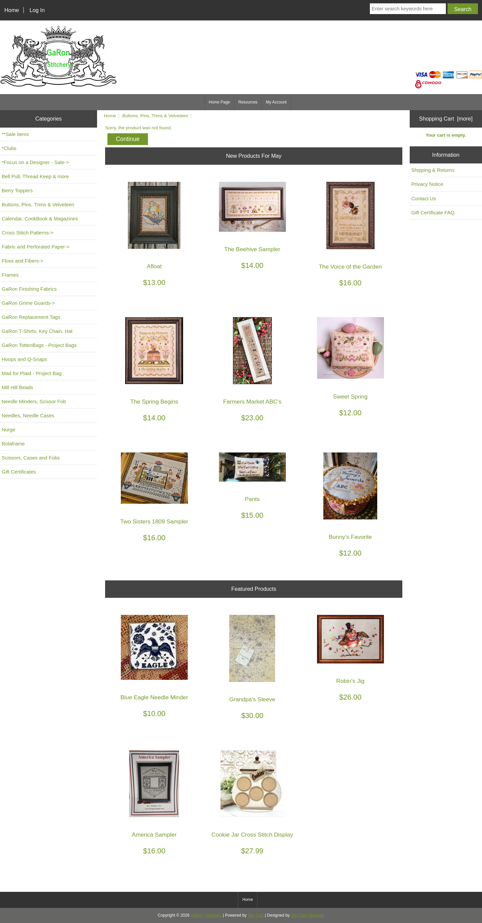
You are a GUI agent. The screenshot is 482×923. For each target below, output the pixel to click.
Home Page (219, 102)
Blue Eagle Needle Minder (154, 697)
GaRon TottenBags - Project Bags (39, 345)
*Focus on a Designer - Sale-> (35, 162)
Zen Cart (256, 915)
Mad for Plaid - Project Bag (32, 373)
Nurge (8, 429)
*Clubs (9, 148)
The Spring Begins (154, 402)
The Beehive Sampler (252, 249)
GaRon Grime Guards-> (28, 303)
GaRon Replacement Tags (31, 317)
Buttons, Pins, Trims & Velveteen (155, 115)
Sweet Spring (350, 397)
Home (11, 10)
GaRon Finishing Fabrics (29, 289)
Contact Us (423, 198)
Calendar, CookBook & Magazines (40, 218)
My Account (276, 102)
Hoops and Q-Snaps (24, 359)
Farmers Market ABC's (252, 402)
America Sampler (154, 835)
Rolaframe (13, 443)
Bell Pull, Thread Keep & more (35, 176)
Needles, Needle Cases (28, 415)
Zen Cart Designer (307, 915)
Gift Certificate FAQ (433, 212)
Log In (37, 10)
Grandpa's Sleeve (252, 699)
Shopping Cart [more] (446, 119)
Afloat (154, 266)
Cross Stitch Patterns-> (27, 232)
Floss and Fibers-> (22, 261)
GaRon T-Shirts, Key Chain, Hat (37, 331)
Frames (10, 275)
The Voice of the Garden (350, 267)
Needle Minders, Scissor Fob (34, 401)
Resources (247, 102)
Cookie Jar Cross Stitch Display (252, 835)
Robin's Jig (350, 681)
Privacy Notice (427, 184)
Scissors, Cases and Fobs (31, 457)
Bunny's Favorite (350, 537)
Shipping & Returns (433, 170)
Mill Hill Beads (17, 387)
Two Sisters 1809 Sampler (154, 521)
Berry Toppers (17, 190)
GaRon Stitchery (206, 915)
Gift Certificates (19, 472)
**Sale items (15, 134)
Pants (252, 499)
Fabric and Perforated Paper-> (35, 247)
